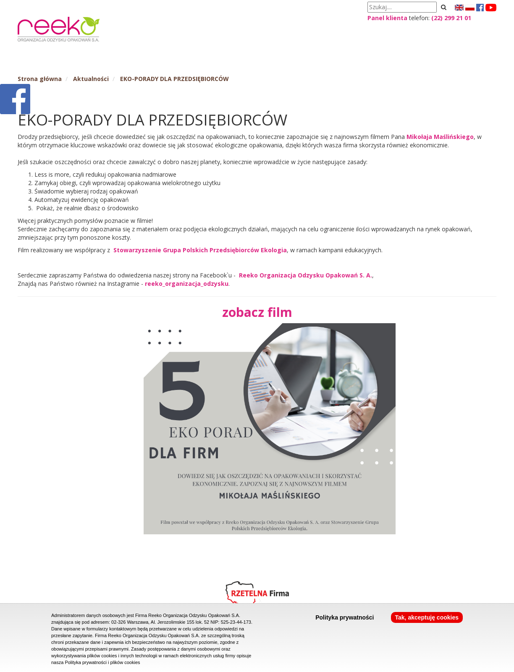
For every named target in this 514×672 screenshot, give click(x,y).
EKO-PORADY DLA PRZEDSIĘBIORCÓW (174, 79)
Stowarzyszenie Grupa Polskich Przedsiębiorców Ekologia (200, 250)
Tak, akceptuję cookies (427, 617)
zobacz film (257, 312)
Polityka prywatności (344, 617)
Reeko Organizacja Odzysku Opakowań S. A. (305, 275)
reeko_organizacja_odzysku (186, 284)
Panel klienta (387, 18)
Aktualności (91, 79)
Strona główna (40, 79)
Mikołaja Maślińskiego (440, 137)
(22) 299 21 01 (451, 18)
